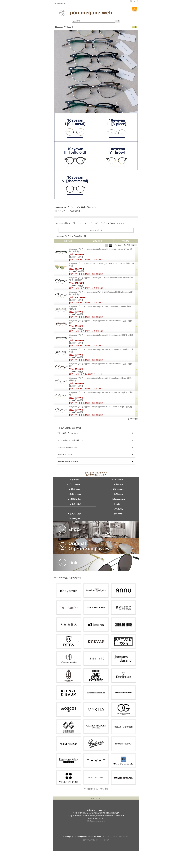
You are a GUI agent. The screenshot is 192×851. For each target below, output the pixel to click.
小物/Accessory (117, 499)
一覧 (135, 27)
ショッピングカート (134, 9)
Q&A (117, 504)
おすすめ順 (68, 241)
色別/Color (117, 494)
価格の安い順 (97, 241)
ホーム (87, 473)
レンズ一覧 (117, 479)
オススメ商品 (74, 504)
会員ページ (117, 514)
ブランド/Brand (74, 484)
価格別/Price (74, 499)
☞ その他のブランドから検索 (96, 789)
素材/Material (117, 489)
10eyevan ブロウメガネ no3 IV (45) (100, 407)
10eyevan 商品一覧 (96, 230)
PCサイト (133, 1)
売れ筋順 (125, 241)
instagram (74, 518)
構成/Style (74, 489)
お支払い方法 (74, 514)
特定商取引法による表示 (96, 475)
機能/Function (75, 494)
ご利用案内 (117, 509)
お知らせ (74, 479)
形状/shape (117, 484)
